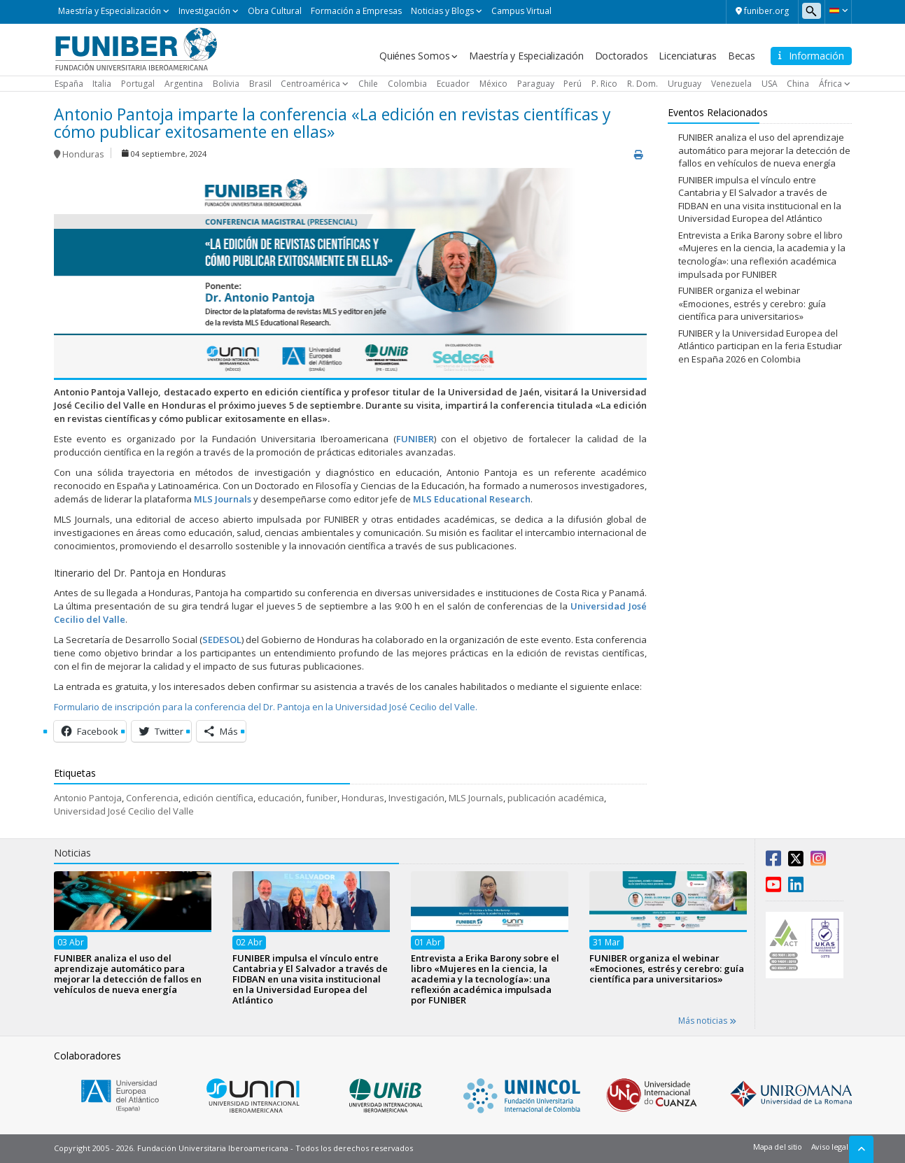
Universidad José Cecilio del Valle (124, 811)
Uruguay (684, 84)
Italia (101, 84)
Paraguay (535, 84)
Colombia (407, 84)
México (493, 84)
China (798, 84)
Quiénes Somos (414, 55)
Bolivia (226, 84)
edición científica (218, 797)
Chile (368, 84)
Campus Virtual (521, 11)
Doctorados (621, 55)
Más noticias (707, 1021)
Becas (741, 55)
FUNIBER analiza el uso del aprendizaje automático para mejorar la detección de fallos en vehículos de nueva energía (764, 150)
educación (280, 797)
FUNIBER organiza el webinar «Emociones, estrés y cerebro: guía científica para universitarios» (752, 303)
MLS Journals (476, 797)
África (830, 84)
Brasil (260, 84)
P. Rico (604, 84)
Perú (572, 84)
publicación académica (555, 797)
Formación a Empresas (356, 11)
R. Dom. (642, 84)
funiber (321, 797)
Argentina (183, 84)
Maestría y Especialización (109, 11)
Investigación (204, 11)
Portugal (138, 84)
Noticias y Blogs (442, 11)
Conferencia (152, 797)
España (69, 84)
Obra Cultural (275, 11)
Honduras (83, 154)
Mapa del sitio (777, 1146)
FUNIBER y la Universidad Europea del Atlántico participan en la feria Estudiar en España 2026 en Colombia (760, 346)
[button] (838, 10)
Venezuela (731, 84)
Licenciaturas (687, 55)
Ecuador (453, 84)
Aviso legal (829, 1146)
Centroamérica (310, 84)
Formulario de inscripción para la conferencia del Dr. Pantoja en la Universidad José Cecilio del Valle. (265, 706)
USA (770, 84)
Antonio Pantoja (88, 797)
